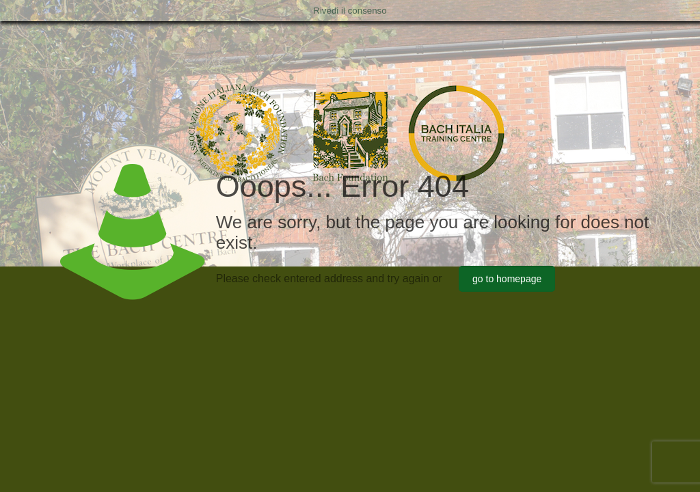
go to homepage (506, 278)
